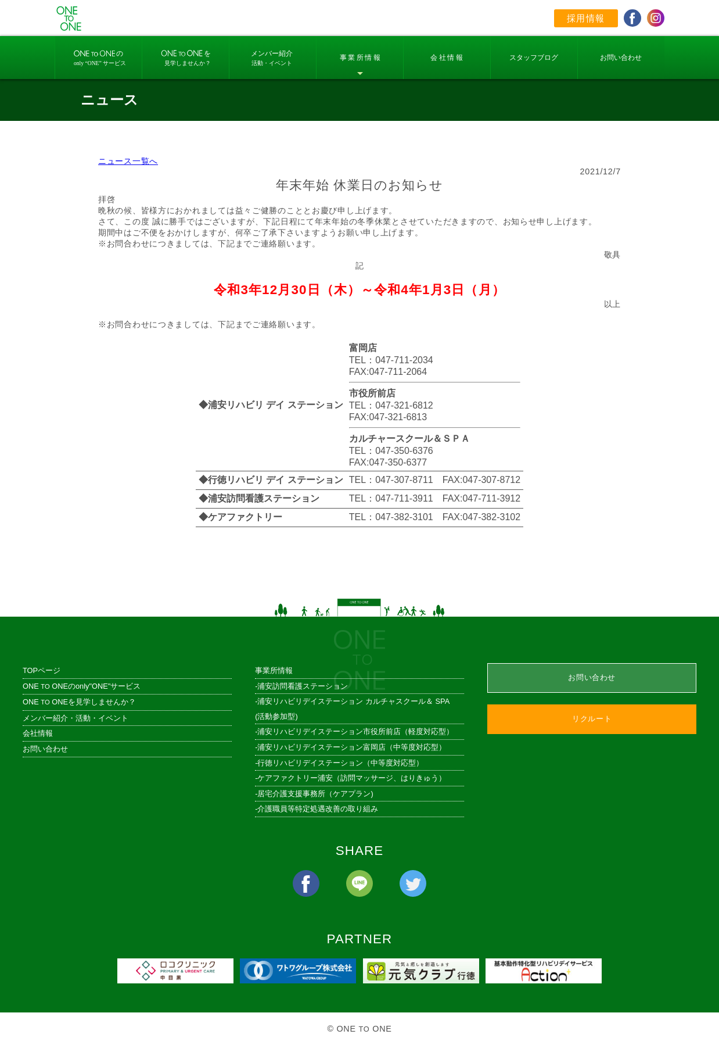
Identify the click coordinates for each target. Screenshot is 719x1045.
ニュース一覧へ (128, 161)
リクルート (592, 718)
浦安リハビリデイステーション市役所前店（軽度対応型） (355, 731)
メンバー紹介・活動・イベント (75, 718)
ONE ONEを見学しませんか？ (79, 701)
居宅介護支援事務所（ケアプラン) (315, 793)
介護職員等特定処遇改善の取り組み (317, 808)
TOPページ (41, 670)
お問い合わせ (45, 749)
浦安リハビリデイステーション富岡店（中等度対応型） (351, 747)
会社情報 (38, 733)
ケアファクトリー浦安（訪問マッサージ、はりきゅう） (351, 778)
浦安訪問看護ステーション (302, 686)
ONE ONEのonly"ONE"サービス (82, 686)
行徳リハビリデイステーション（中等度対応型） (340, 762)
